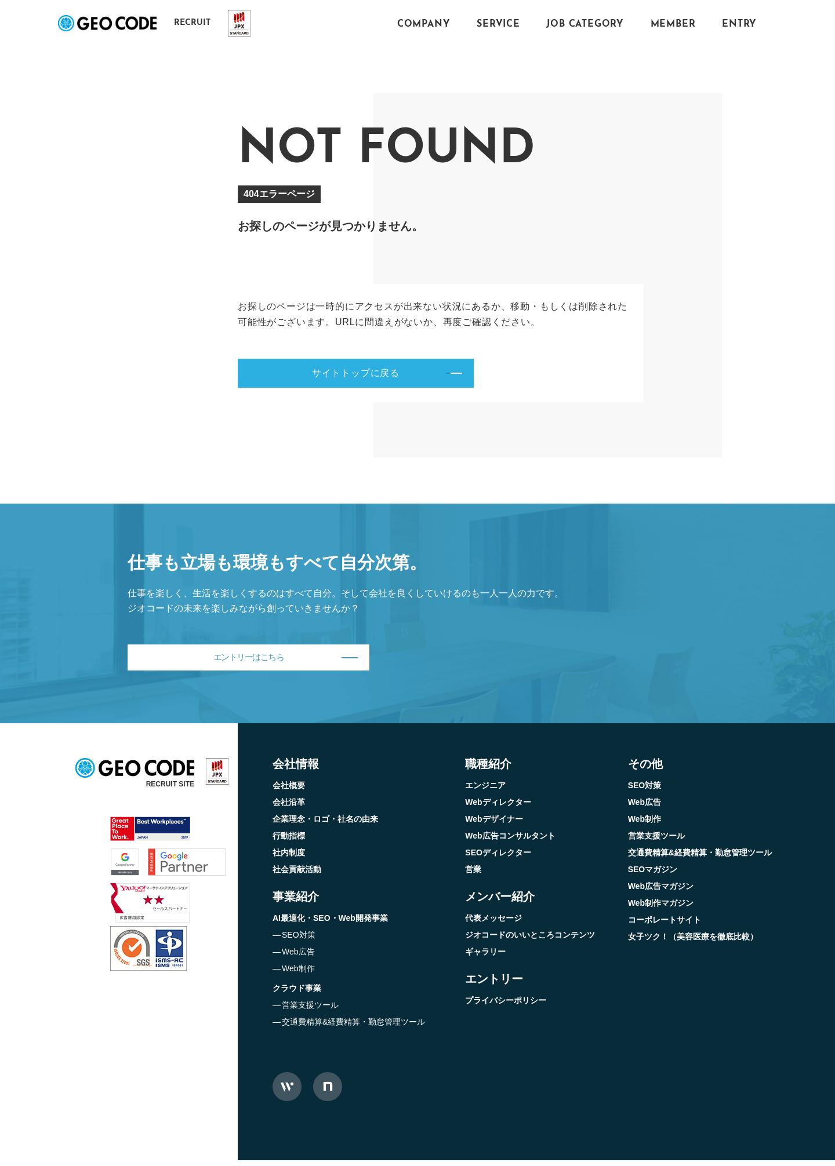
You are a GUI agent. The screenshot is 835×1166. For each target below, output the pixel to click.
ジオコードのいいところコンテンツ (530, 941)
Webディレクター (498, 808)
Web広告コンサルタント (510, 841)
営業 (473, 875)
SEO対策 (298, 941)
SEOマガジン (653, 875)
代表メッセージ (493, 924)
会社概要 (289, 791)
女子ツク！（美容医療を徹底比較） (693, 942)
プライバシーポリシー (505, 1006)
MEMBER (673, 24)
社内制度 (289, 858)
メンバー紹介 (500, 902)
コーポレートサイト (664, 925)
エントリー (494, 984)
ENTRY (739, 24)
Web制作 (298, 974)
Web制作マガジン (661, 909)
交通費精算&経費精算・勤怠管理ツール (353, 1027)
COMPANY (424, 24)
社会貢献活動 (297, 875)
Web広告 (298, 957)
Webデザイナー (493, 825)
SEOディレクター (498, 858)
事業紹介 (296, 902)
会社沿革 (289, 808)
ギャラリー (485, 957)
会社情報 (296, 769)
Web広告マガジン (661, 892)
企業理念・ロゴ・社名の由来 (325, 825)
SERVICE (498, 24)
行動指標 (289, 841)
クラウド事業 (297, 994)
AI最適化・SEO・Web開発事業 (330, 924)
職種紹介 (488, 769)
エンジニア (485, 791)
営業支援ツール (310, 1011)
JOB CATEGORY (585, 24)
